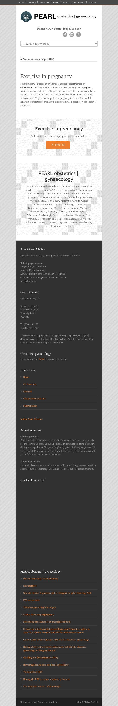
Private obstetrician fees (34, 398)
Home (21, 2)
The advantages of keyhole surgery (39, 607)
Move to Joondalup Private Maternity (40, 578)
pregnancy (88, 87)
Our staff (27, 391)
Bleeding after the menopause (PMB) (40, 657)
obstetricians (26, 87)
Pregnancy (31, 2)
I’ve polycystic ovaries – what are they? (41, 686)
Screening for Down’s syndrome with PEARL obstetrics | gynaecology (56, 639)
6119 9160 (57, 144)
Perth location (29, 384)
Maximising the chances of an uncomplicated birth (46, 621)
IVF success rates (31, 600)
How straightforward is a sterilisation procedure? (46, 664)
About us (92, 2)
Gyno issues (44, 2)
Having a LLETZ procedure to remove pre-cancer (46, 679)
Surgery (56, 2)
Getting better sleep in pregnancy (38, 614)
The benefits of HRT (32, 672)
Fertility (66, 2)
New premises (29, 586)
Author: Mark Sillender (31, 419)
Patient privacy (30, 406)
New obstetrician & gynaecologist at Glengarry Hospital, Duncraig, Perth (57, 593)
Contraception (79, 2)
